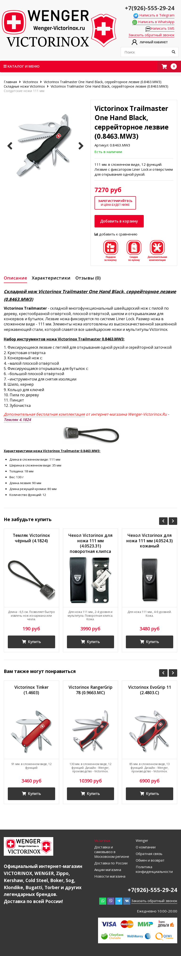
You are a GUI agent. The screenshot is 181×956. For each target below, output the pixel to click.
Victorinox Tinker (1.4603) (31, 690)
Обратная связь (149, 855)
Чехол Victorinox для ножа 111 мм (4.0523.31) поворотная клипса (90, 544)
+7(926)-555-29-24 (149, 8)
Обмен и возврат (150, 861)
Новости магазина (109, 877)
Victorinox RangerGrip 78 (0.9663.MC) (90, 690)
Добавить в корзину (119, 221)
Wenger (142, 841)
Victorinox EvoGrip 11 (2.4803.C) (150, 690)
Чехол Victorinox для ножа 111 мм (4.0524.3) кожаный (149, 541)
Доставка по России (111, 864)
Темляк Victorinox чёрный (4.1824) (31, 538)
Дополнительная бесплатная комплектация (44, 414)
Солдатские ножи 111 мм (24, 91)
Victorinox (30, 82)
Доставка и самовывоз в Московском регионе (112, 853)
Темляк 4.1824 (17, 419)
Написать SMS (160, 28)
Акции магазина (107, 871)
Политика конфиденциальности (154, 870)
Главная (11, 82)
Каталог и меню (22, 66)
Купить (31, 642)
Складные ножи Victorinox (24, 86)
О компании (146, 848)
